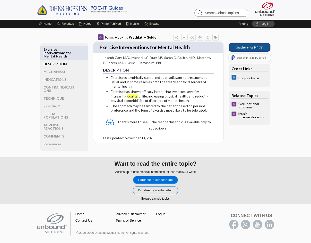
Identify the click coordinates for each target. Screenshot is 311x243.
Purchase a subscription (155, 169)
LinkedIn (269, 214)
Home (79, 204)
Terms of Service (128, 210)
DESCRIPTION (55, 49)
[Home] (45, 24)
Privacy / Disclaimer (131, 204)
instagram (246, 214)
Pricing (243, 23)
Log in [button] (160, 204)
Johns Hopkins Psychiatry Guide (126, 37)
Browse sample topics (155, 188)
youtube (257, 214)
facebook (234, 214)
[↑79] (249, 47)
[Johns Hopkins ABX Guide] (249, 77)
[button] (152, 24)
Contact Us (83, 210)
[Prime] (108, 24)
